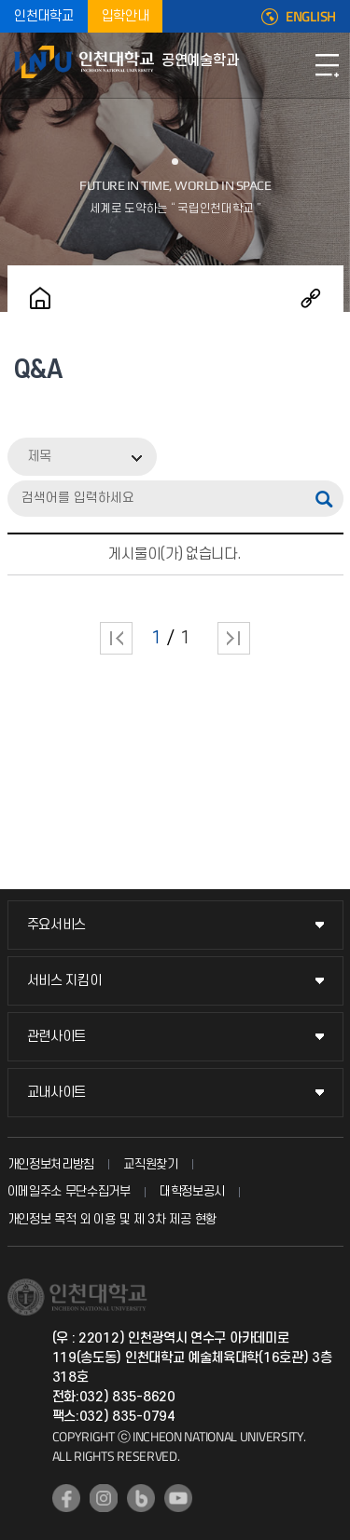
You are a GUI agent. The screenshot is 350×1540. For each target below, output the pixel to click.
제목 (39, 457)
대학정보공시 (192, 1191)
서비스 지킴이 (64, 981)
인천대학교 (44, 16)
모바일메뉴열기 (326, 65)
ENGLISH (311, 16)
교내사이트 (57, 1093)
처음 (116, 638)
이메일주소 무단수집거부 (69, 1191)
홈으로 (40, 298)
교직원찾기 (150, 1164)
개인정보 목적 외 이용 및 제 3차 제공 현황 (112, 1219)
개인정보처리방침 (51, 1164)
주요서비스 (57, 925)
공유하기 (310, 298)
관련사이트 (57, 1037)
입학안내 (125, 16)
